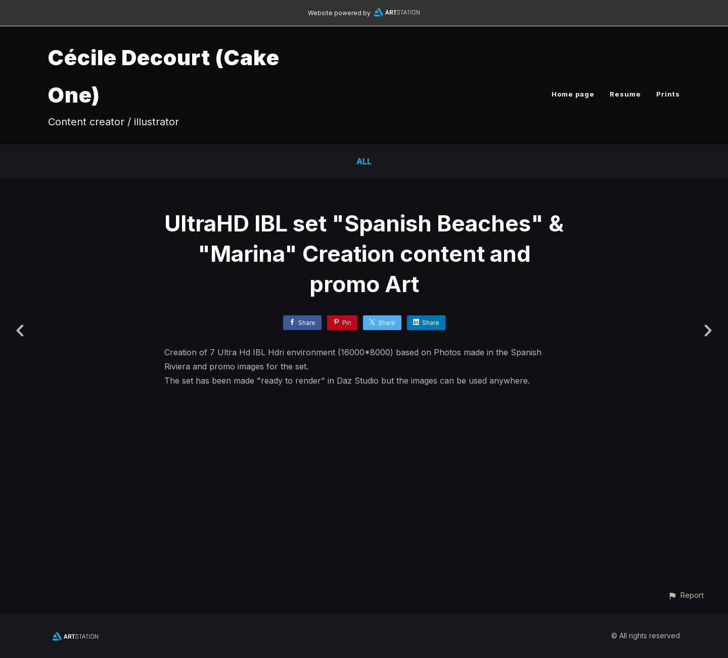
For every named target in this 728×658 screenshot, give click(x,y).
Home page (573, 94)
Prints (668, 94)
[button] (686, 595)
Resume (625, 94)
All (364, 161)
